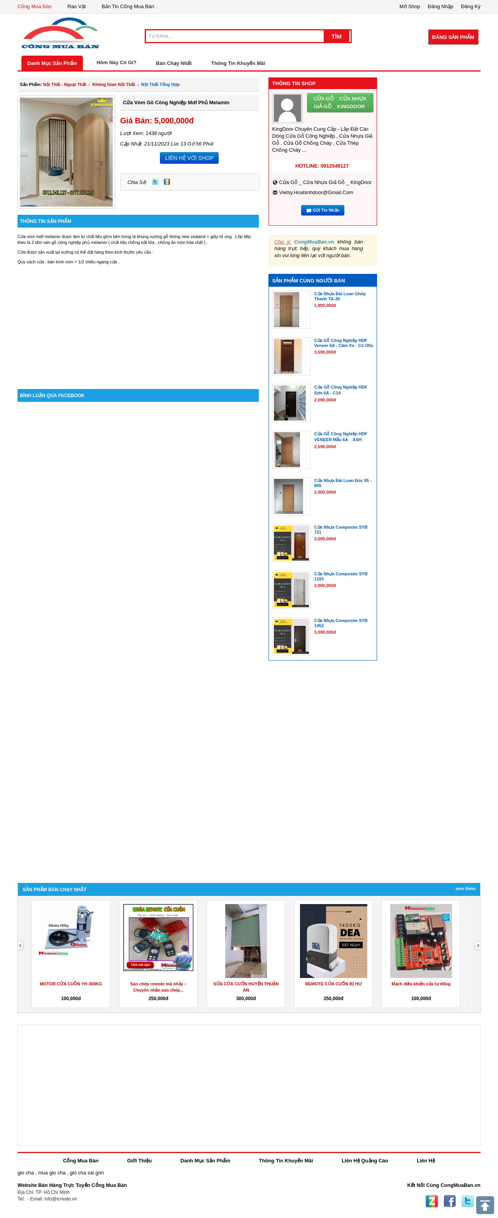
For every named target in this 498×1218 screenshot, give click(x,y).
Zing (167, 182)
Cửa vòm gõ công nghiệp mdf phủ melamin (176, 102)
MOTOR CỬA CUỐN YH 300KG (71, 983)
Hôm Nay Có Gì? (116, 62)
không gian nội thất (113, 84)
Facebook (450, 1201)
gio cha (26, 1173)
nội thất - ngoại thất (64, 84)
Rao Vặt (77, 6)
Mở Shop (410, 6)
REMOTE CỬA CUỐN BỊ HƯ (333, 983)
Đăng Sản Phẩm (453, 37)
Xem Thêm (465, 888)
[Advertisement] (138, 322)
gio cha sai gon (86, 1173)
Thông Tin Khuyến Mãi (238, 63)
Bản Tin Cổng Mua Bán (128, 6)
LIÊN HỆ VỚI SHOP (189, 158)
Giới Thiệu (139, 1161)
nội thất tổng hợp (160, 84)
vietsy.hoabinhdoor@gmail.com (316, 192)
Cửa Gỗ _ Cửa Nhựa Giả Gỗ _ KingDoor (325, 182)
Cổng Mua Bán (35, 6)
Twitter (155, 182)
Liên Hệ (426, 1161)
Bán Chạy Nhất (174, 63)
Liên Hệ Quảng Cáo (365, 1161)
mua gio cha (52, 1173)
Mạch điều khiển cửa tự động (421, 983)
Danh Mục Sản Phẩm (52, 63)
